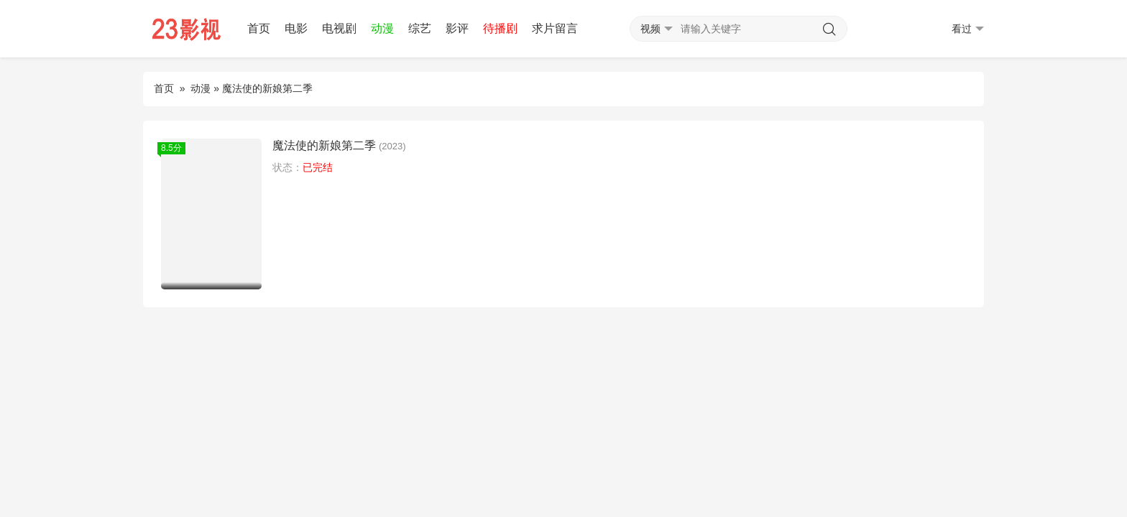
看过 (968, 29)
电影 (296, 28)
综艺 (419, 28)
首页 (258, 28)
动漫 (382, 28)
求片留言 (555, 28)
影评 (457, 28)
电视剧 (339, 28)
